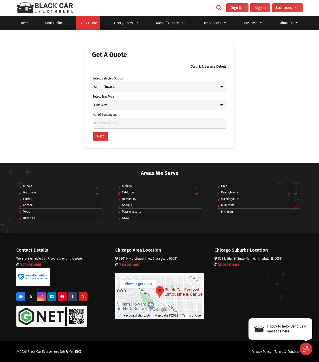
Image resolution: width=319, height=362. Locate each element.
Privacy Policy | (262, 351)
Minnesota (228, 205)
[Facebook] (20, 296)
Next (100, 136)
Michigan (227, 212)
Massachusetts (131, 212)
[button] (219, 7)
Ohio (224, 186)
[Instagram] (41, 296)
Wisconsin (29, 192)
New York (29, 218)
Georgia (127, 205)
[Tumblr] (72, 296)
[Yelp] (83, 296)
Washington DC (230, 199)
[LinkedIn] (51, 296)
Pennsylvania (229, 192)
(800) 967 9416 (30, 265)
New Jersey (129, 199)
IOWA (125, 218)
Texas (26, 212)
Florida (27, 199)
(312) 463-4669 (129, 265)
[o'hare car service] (45, 8)
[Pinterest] (62, 296)
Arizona (28, 205)
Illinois (27, 186)
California (128, 192)
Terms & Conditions (288, 351)
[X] (31, 296)
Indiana (127, 186)
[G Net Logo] (51, 316)
